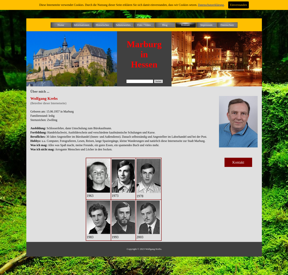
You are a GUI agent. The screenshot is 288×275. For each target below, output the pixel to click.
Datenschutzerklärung (211, 4)
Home (61, 25)
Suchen (158, 81)
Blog (164, 25)
